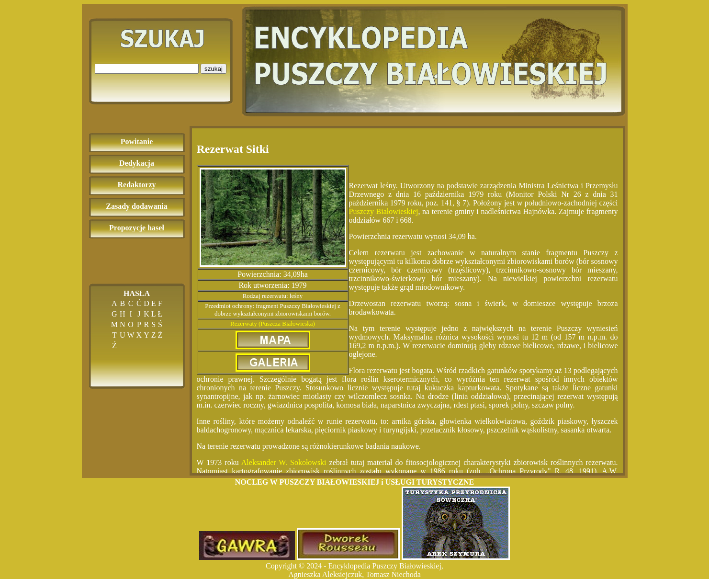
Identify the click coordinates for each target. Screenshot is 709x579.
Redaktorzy (137, 185)
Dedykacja (136, 163)
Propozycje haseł (136, 228)
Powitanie (137, 141)
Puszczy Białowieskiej (383, 211)
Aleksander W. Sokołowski (283, 462)
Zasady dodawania (137, 206)
